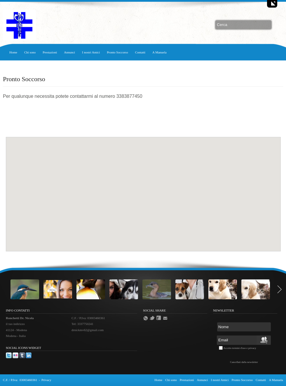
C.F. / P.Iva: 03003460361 (20, 380)
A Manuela (159, 52)
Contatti (140, 52)
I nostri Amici (91, 52)
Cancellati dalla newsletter (244, 362)
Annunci (69, 52)
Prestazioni (50, 52)
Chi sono (30, 52)
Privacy (46, 380)
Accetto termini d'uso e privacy (239, 348)
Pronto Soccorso (117, 52)
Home (13, 52)
